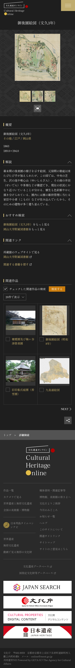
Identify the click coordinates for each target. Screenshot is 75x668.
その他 (7, 138)
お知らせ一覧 (47, 516)
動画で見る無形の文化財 (17, 552)
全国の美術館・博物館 (16, 510)
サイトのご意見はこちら (54, 549)
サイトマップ (47, 542)
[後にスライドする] (66, 409)
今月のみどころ (49, 510)
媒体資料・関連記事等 (53, 490)
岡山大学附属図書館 (16, 229)
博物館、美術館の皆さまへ (55, 497)
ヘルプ (43, 523)
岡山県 (27, 138)
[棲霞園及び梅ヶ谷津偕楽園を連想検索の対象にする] (8, 339)
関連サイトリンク (50, 536)
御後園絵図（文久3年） (18, 224)
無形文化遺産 (11, 545)
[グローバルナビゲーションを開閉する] (68, 5)
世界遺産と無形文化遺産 (17, 503)
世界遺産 (8, 539)
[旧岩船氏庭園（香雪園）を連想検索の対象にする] (8, 390)
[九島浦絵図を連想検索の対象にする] (42, 390)
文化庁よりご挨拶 (50, 503)
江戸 (17, 138)
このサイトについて (51, 529)
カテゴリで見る (12, 497)
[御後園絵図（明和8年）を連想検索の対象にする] (42, 339)
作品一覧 (8, 490)
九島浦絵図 (53, 390)
